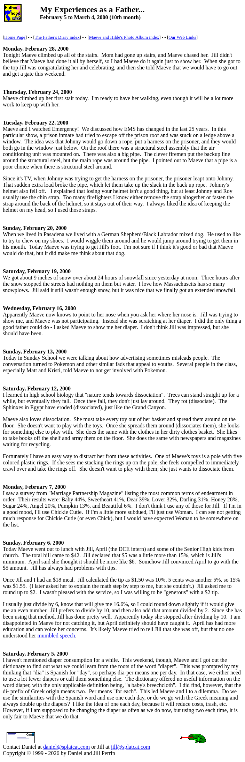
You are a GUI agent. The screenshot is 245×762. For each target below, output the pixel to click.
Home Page (14, 37)
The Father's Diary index (57, 37)
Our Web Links (182, 37)
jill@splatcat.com (130, 747)
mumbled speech (56, 635)
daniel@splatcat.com (66, 747)
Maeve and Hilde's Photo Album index (124, 37)
